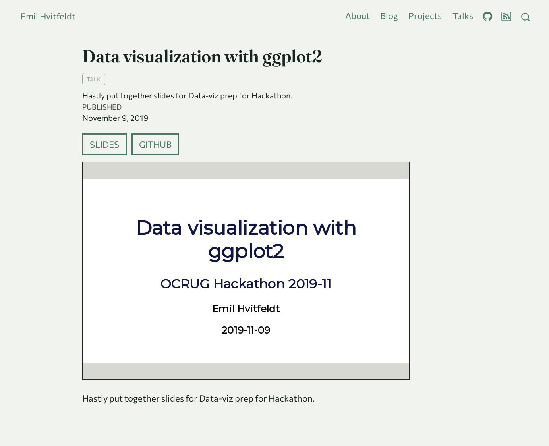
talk (94, 79)
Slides (104, 144)
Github (155, 144)
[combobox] (526, 16)
